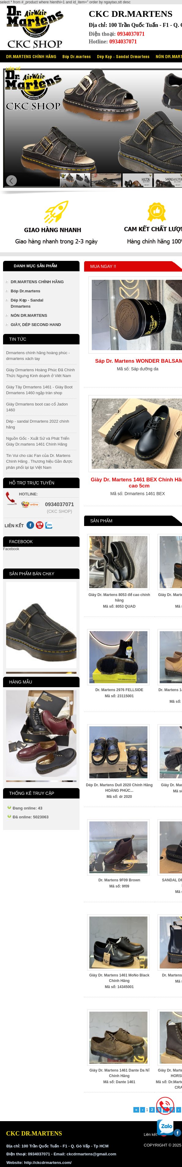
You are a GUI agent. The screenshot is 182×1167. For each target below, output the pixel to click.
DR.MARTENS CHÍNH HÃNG (31, 56)
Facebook (11, 549)
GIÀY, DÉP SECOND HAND (36, 324)
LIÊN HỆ (13, 68)
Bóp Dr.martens (76, 56)
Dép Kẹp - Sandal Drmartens (123, 56)
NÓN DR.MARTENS (29, 315)
